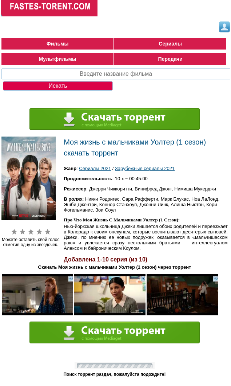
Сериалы (170, 44)
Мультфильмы (57, 59)
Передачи (170, 59)
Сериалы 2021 (95, 168)
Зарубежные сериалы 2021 (145, 168)
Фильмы (57, 44)
